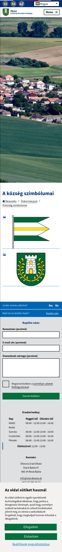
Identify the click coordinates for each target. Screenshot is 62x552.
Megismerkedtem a (32, 385)
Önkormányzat (29, 201)
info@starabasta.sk (31, 478)
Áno (51, 305)
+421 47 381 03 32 (31, 482)
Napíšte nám (52, 313)
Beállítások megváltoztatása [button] (31, 544)
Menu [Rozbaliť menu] (52, 12)
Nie (57, 305)
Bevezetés (9, 201)
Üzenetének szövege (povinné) (20, 356)
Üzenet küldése (31, 396)
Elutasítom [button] (31, 536)
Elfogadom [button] (30, 527)
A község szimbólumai (14, 205)
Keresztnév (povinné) (14, 329)
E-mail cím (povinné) (14, 342)
